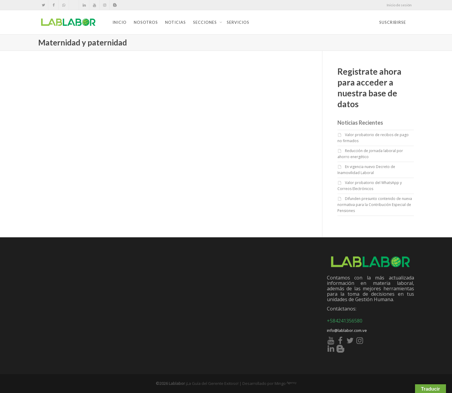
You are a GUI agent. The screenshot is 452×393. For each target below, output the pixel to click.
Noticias (175, 22)
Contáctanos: (341, 308)
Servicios (238, 22)
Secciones (205, 22)
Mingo (286, 383)
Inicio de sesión (399, 5)
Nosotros (146, 22)
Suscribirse (392, 22)
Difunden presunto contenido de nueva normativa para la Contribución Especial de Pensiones (374, 204)
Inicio (119, 22)
